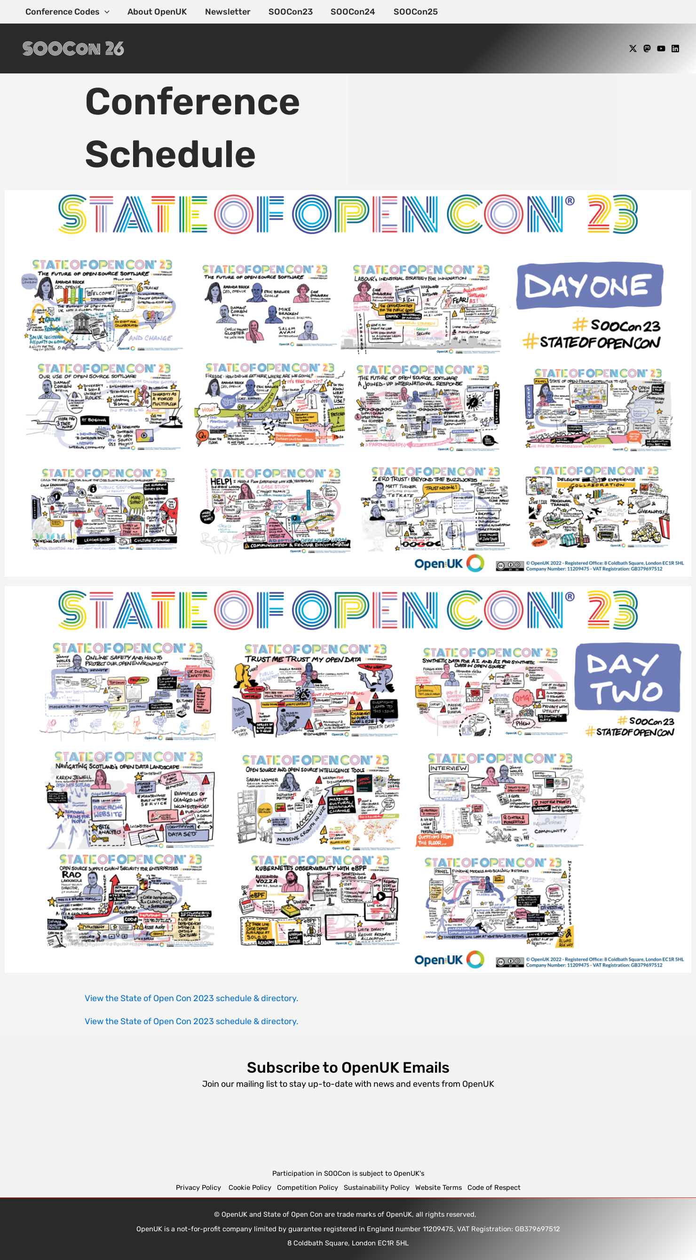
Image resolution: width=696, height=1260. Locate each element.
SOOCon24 (348, 12)
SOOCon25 (410, 12)
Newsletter (225, 12)
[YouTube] (661, 48)
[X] (633, 48)
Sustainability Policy (377, 1187)
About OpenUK (155, 12)
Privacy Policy (199, 1187)
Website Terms (438, 1187)
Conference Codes (67, 12)
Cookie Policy (250, 1187)
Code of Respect (494, 1187)
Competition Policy (310, 1187)
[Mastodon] (647, 48)
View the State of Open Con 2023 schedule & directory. (192, 998)
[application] (104, 12)
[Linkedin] (675, 48)
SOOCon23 (287, 12)
